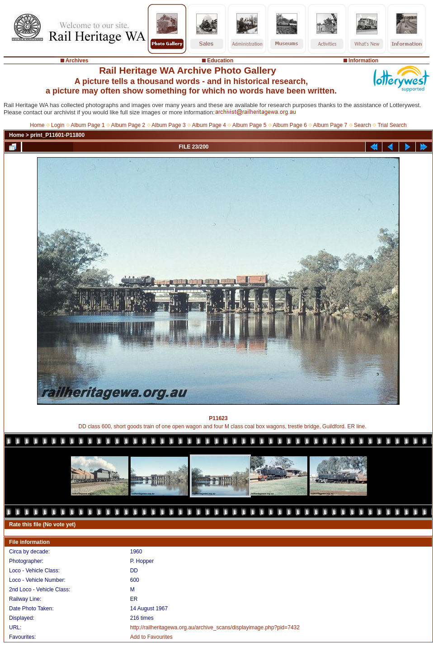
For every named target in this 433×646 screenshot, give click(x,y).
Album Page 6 (289, 125)
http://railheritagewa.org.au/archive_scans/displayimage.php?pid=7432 (215, 627)
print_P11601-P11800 (57, 135)
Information (363, 60)
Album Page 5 (249, 125)
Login (57, 125)
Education (220, 60)
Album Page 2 (128, 125)
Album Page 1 (87, 125)
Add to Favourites (151, 637)
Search (362, 125)
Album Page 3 (168, 125)
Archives (77, 60)
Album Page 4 (209, 125)
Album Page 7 (330, 125)
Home (37, 125)
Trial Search (391, 125)
